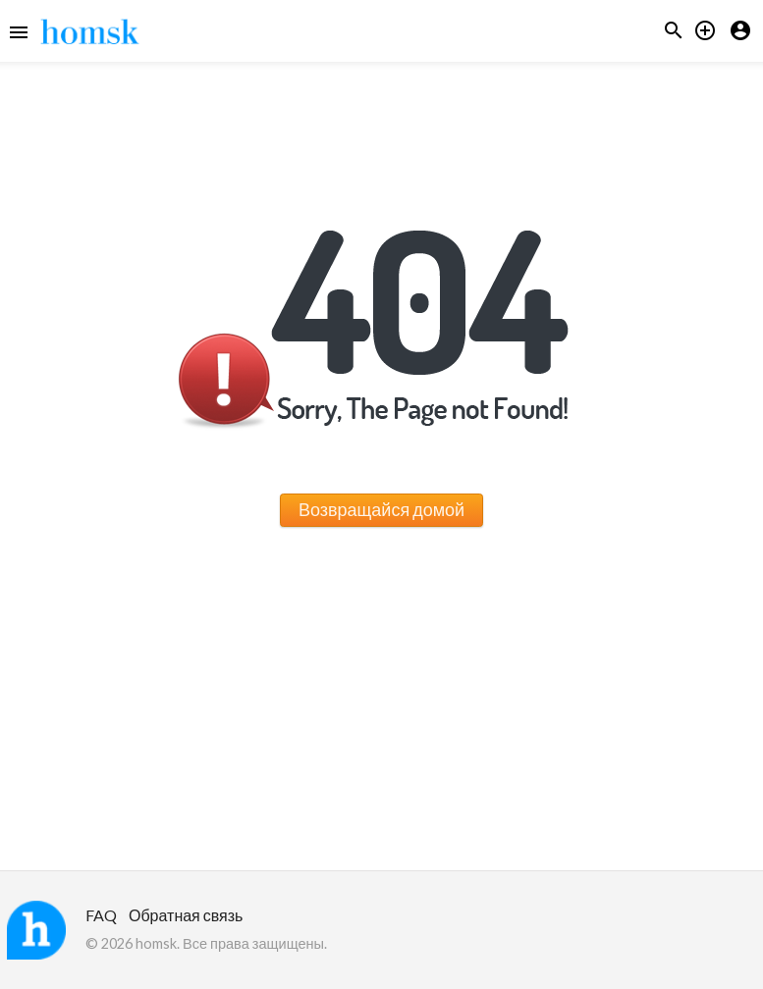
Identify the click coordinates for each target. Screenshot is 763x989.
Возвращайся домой (381, 509)
